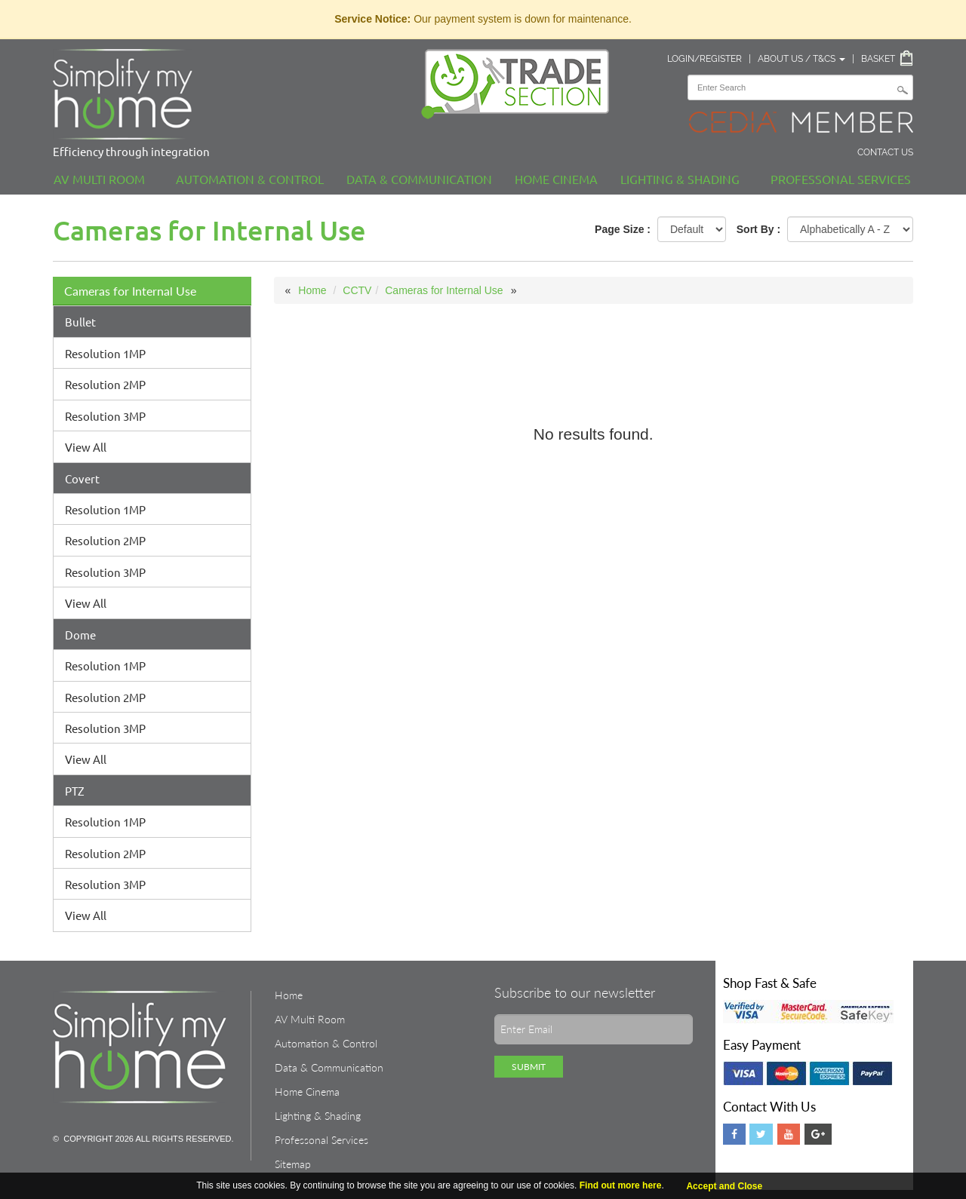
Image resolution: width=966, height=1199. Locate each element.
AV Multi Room (99, 178)
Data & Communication (419, 178)
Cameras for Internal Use (130, 291)
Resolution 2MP (105, 384)
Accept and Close (724, 1186)
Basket (878, 59)
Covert (82, 478)
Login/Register (704, 59)
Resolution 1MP (105, 353)
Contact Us (885, 152)
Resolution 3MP (105, 416)
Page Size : (623, 229)
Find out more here (621, 1185)
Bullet (80, 321)
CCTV (357, 290)
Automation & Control (250, 178)
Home (312, 290)
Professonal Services (841, 178)
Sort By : (758, 229)
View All (85, 447)
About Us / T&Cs (801, 59)
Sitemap (293, 1164)
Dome (80, 634)
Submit (529, 1066)
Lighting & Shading (680, 178)
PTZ (75, 790)
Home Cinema (556, 178)
